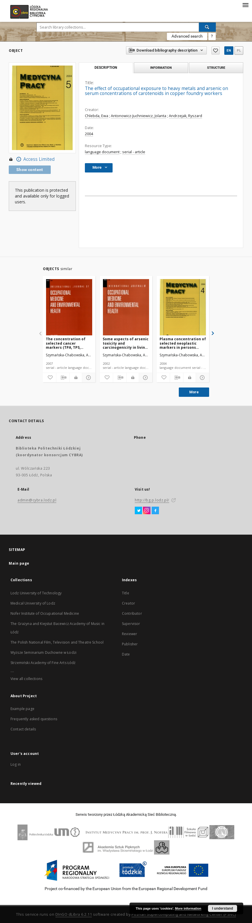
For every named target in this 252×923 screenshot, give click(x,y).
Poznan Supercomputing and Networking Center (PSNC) (184, 914)
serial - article (133, 151)
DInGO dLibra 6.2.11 (73, 914)
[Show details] (87, 377)
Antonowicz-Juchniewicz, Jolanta (138, 115)
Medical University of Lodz (32, 603)
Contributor (132, 613)
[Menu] (245, 4)
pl (239, 50)
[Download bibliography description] (62, 377)
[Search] (207, 27)
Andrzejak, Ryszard (185, 115)
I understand (222, 908)
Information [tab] (161, 68)
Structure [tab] (216, 68)
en (229, 50)
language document (102, 151)
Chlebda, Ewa (96, 115)
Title (125, 593)
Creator (128, 603)
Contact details (23, 729)
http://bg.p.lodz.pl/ (152, 500)
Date (126, 654)
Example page (22, 708)
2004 (89, 133)
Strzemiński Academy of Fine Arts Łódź (43, 662)
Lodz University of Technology (36, 593)
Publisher (130, 644)
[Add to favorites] (49, 377)
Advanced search (187, 36)
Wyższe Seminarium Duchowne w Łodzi (43, 652)
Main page (19, 563)
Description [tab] (105, 68)
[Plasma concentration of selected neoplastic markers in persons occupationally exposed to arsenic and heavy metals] (183, 307)
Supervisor (131, 623)
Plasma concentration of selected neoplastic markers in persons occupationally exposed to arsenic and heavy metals (183, 343)
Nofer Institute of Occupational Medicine (44, 613)
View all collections (26, 678)
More (194, 392)
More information (188, 908)
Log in (15, 764)
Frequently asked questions (33, 718)
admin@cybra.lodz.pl (37, 500)
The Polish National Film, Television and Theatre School (57, 642)
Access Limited (32, 159)
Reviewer (129, 633)
